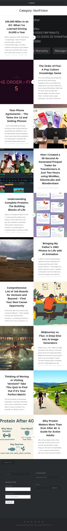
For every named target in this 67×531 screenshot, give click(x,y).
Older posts (8, 462)
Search (38, 484)
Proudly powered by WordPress (24, 525)
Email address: (10, 493)
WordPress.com (47, 525)
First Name (8, 486)
